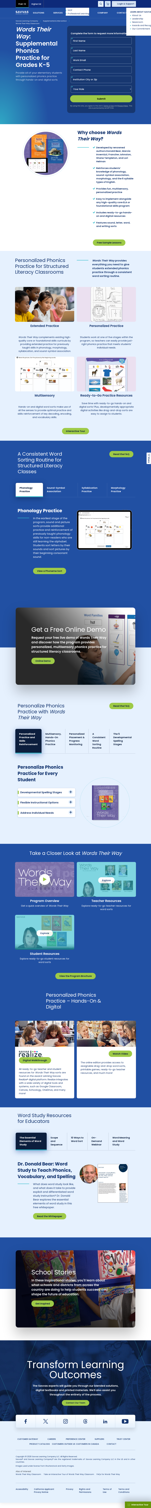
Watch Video (120, 1053)
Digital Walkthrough (35, 1060)
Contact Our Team (75, 1408)
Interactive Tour (75, 431)
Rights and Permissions (85, 1496)
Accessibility (22, 1494)
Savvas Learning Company (27, 21)
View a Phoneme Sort (49, 571)
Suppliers (99, 1444)
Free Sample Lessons (109, 242)
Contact (124, 12)
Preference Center (75, 1444)
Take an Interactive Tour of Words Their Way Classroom (69, 1479)
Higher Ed (36, 4)
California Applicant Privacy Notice (44, 1496)
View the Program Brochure (75, 976)
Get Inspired (42, 1308)
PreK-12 (22, 4)
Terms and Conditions (124, 1496)
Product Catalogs (39, 1449)
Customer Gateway (27, 1444)
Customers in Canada (87, 1449)
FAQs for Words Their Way (108, 1479)
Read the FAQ (121, 454)
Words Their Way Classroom (27, 23)
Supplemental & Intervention (55, 21)
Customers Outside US (63, 1449)
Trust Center (123, 1444)
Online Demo (43, 661)
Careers (51, 1444)
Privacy (69, 1494)
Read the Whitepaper (49, 1221)
